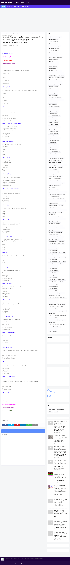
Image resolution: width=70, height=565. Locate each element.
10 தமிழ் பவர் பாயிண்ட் (53, 50)
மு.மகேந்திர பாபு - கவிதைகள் (54, 223)
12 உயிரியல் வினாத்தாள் (53, 90)
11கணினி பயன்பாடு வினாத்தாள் (55, 81)
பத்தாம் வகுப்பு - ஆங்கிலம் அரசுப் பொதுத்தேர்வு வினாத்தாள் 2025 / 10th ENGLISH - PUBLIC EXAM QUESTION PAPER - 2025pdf (60, 524)
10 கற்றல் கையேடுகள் (53, 43)
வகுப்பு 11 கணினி (52, 263)
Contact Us (67, 563)
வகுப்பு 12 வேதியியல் (53, 272)
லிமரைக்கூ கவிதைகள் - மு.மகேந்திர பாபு (56, 241)
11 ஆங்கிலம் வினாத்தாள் (53, 59)
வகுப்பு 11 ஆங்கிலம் (53, 259)
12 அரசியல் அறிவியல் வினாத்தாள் (55, 84)
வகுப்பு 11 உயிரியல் (52, 243)
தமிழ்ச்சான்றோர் (52, 198)
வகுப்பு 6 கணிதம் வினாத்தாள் (54, 295)
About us (49, 395)
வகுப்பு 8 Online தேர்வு (53, 308)
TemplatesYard (12, 563)
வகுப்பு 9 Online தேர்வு (53, 317)
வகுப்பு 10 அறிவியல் (53, 250)
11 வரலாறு (51, 77)
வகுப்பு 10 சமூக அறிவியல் (54, 254)
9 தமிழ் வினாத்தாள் (52, 156)
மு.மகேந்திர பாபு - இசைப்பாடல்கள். (56, 216)
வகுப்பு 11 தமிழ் (60, 263)
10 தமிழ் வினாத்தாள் (53, 52)
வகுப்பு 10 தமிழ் (52, 257)
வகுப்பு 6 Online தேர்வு (53, 290)
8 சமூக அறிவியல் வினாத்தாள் (54, 138)
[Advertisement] (35, 20)
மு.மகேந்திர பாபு (52, 214)
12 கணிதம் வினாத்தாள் (53, 95)
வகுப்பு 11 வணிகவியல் (53, 266)
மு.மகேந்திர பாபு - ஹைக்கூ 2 (54, 234)
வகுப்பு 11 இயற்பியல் (53, 261)
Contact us (49, 396)
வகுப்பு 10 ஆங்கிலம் (53, 252)
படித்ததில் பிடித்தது (52, 200)
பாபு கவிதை (61, 205)
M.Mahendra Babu (7, 45)
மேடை (61, 239)
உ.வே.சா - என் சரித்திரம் (53, 169)
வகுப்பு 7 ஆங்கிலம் (61, 304)
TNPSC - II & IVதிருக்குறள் (53, 165)
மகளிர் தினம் (51, 209)
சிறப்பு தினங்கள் (52, 187)
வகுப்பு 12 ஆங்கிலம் (53, 275)
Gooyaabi (24, 563)
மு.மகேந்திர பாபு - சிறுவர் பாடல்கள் (55, 232)
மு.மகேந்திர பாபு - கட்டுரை (54, 221)
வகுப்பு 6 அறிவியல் (52, 245)
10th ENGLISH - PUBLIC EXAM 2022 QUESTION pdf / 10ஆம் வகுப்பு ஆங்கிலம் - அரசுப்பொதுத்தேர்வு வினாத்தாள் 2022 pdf (60, 502)
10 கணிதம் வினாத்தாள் (53, 41)
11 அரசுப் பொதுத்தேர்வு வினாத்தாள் (55, 57)
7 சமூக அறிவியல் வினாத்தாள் (54, 126)
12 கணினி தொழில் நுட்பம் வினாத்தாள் (56, 99)
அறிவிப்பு (60, 167)
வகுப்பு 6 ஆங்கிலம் (52, 293)
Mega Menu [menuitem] (16, 6)
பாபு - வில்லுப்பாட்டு (53, 205)
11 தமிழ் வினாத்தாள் (53, 75)
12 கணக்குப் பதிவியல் (53, 93)
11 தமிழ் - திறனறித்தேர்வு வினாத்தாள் (56, 72)
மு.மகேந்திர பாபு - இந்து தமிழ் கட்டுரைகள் (57, 218)
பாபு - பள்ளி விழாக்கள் (53, 203)
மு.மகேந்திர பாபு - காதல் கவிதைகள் (56, 225)
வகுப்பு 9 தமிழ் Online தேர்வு (54, 326)
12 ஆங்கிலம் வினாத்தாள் (53, 86)
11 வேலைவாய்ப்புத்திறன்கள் (54, 79)
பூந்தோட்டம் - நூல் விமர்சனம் (54, 207)
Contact (28, 2)
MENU (48, 401)
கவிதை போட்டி (57, 180)
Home (18, 2)
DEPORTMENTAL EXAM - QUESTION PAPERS (56, 158)
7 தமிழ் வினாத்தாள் (52, 129)
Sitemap (48, 390)
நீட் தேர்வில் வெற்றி (60, 198)
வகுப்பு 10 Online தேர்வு (53, 248)
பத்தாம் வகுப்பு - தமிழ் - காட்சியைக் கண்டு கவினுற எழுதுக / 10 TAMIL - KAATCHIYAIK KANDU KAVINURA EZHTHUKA (60, 438)
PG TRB (50, 160)
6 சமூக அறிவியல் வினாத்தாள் (54, 115)
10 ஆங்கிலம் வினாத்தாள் (53, 39)
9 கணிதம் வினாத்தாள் (53, 149)
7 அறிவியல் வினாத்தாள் (53, 122)
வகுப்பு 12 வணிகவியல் (53, 286)
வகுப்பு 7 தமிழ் (60, 306)
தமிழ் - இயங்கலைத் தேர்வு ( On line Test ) (57, 194)
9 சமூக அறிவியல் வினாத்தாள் (54, 151)
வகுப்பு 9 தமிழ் (63, 324)
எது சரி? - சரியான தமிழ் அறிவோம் (55, 176)
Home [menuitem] (3, 6)
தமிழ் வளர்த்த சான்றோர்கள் (54, 196)
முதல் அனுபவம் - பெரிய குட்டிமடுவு (56, 236)
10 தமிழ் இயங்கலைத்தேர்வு (54, 48)
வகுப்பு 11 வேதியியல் (53, 268)
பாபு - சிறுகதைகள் (61, 200)
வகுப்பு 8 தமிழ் (63, 315)
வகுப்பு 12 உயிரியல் (52, 279)
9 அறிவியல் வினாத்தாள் (53, 144)
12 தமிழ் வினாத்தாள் (53, 104)
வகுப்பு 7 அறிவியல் (52, 304)
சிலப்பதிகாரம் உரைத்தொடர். (54, 185)
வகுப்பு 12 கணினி (52, 281)
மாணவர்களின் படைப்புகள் (61, 209)
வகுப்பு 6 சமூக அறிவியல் (54, 297)
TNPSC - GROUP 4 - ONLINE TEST (55, 162)
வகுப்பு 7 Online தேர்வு (53, 302)
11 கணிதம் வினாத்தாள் (53, 68)
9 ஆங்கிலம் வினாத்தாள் (53, 147)
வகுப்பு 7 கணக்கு (52, 306)
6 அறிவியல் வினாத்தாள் (53, 108)
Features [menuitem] (9, 6)
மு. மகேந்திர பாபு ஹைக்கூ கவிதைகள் (56, 212)
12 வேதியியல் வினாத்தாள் (54, 106)
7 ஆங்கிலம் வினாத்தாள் (53, 124)
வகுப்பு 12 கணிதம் (61, 279)
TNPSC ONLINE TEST (52, 167)
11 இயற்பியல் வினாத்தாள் (54, 61)
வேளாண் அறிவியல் (53, 331)
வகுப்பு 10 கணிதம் (62, 252)
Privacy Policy (50, 391)
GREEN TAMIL (7, 2)
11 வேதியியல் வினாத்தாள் (59, 77)
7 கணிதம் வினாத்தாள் (53, 120)
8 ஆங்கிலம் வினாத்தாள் (53, 133)
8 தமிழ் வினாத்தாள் (52, 142)
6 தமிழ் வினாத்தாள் (52, 117)
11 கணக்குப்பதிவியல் (53, 66)
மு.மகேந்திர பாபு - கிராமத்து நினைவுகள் (56, 227)
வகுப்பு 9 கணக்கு (52, 322)
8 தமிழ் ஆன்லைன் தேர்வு (54, 140)
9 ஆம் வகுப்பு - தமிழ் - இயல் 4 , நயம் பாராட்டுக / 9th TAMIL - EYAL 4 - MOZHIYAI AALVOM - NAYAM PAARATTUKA (60, 535)
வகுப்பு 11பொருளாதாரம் (53, 270)
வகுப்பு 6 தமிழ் (63, 297)
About (23, 2)
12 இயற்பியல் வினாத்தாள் (54, 88)
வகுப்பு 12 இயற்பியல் (53, 277)
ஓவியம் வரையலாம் (57, 178)
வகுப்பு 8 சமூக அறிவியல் (54, 315)
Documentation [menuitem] (24, 6)
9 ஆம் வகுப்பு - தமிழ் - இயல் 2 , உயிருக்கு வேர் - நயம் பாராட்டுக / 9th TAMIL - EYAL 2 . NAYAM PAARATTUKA (60, 513)
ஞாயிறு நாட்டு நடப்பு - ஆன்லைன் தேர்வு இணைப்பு (56, 192)
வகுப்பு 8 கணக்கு (52, 313)
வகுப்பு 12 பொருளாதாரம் (53, 284)
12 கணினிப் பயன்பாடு (53, 102)
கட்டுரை (50, 180)
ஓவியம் (50, 178)
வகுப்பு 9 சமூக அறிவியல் (54, 324)
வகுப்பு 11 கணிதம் (62, 261)
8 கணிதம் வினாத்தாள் (53, 135)
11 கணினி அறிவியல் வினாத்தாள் (55, 70)
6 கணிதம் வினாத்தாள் (53, 113)
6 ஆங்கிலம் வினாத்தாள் (53, 111)
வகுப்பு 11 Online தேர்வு (61, 257)
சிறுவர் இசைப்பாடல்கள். (53, 189)
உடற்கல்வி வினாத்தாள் (53, 171)
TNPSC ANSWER (63, 165)
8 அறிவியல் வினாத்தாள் (53, 131)
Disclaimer (49, 394)
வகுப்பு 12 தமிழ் (8, 33)
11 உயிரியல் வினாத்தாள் (53, 63)
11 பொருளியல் (61, 75)
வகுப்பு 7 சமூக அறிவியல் (53, 299)
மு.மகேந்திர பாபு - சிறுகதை (54, 230)
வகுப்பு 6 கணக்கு (61, 293)
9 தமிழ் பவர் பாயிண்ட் (53, 153)
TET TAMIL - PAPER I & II (57, 160)
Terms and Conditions (51, 393)
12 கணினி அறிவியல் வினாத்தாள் (55, 97)
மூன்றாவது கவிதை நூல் (53, 239)
